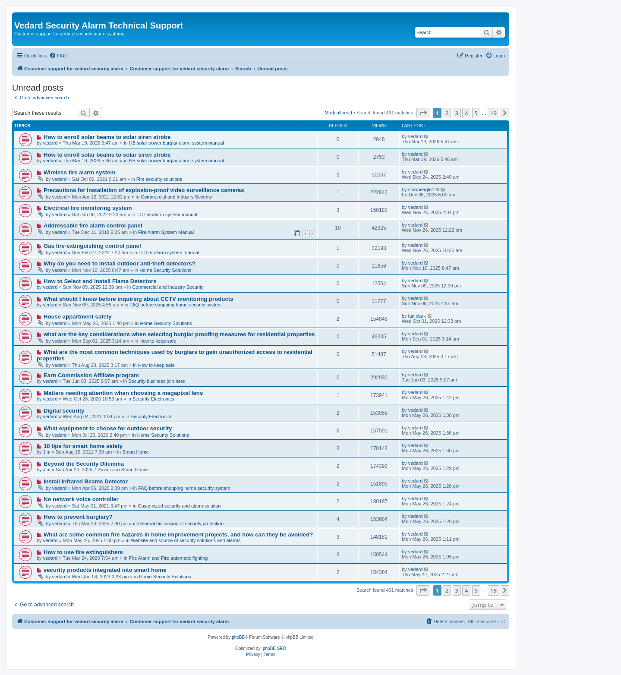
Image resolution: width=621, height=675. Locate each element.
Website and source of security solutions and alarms (185, 540)
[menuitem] (57, 55)
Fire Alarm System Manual (166, 232)
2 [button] (446, 113)
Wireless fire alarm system (79, 172)
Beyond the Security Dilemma (84, 464)
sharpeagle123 (424, 189)
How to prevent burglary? (78, 517)
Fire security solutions (159, 179)
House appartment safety (78, 316)
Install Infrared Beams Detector (86, 481)
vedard (50, 142)
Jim (46, 451)
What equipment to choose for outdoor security (108, 428)
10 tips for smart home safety (83, 446)
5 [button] (476, 113)
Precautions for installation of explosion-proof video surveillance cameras (144, 190)
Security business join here (156, 381)
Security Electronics (153, 398)
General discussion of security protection (181, 523)
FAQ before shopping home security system (175, 304)
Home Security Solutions (165, 270)
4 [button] (466, 113)
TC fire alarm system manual (166, 214)
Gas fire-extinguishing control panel (92, 246)
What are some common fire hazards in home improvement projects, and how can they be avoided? (178, 534)
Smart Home (135, 451)
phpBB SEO (274, 648)
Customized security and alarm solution (179, 505)
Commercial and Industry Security (176, 196)
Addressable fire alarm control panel (93, 225)
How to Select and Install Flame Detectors (100, 281)
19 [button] (493, 113)
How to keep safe (157, 341)
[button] (422, 113)
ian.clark (417, 316)
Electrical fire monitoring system (88, 208)
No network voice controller (81, 499)
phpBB (238, 637)
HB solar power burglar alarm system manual (176, 142)
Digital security (64, 410)
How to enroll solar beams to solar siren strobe (107, 137)
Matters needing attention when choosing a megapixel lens (123, 393)
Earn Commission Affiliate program (91, 375)
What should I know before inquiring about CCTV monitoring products (138, 299)
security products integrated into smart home (105, 570)
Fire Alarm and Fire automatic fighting (168, 558)
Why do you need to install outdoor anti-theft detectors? (119, 263)
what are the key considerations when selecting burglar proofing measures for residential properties (179, 334)
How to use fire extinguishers (83, 552)
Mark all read (338, 112)
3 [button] (456, 113)
